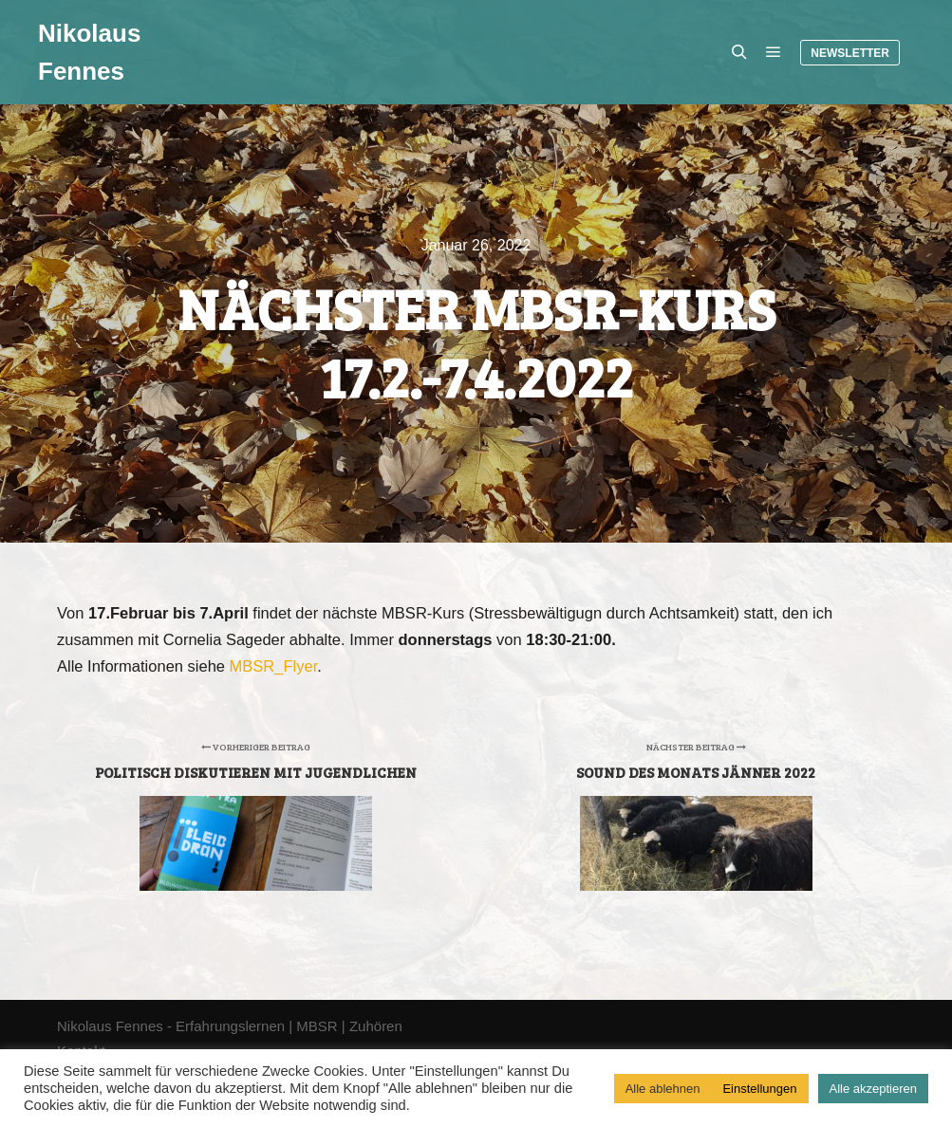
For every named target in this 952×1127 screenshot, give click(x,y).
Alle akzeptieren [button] (874, 1088)
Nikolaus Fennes (89, 52)
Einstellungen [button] (759, 1088)
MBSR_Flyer (274, 665)
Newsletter (850, 53)
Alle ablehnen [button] (662, 1088)
